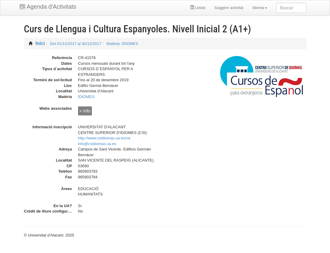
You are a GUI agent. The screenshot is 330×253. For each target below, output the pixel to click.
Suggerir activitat (229, 7)
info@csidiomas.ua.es (97, 143)
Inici (40, 43)
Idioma (259, 7)
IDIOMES (86, 96)
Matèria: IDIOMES (122, 43)
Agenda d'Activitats (51, 6)
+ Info (85, 111)
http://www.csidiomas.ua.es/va (104, 138)
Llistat (197, 7)
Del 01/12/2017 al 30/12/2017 (75, 43)
